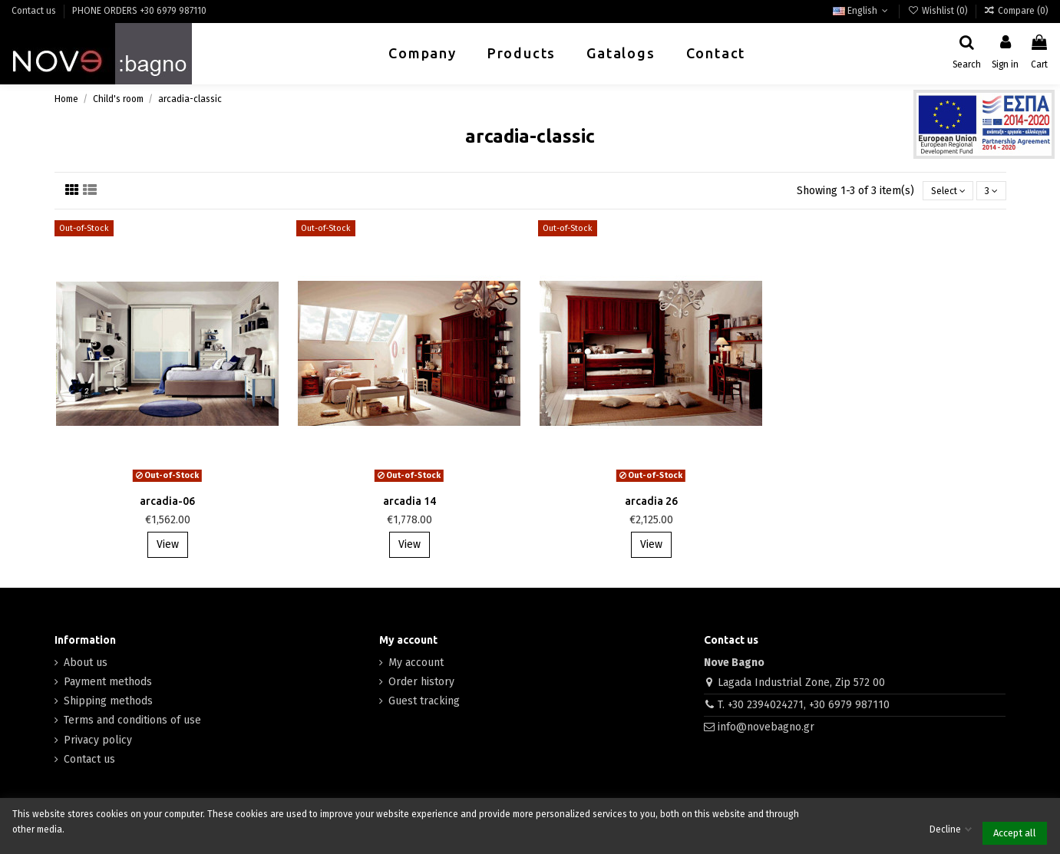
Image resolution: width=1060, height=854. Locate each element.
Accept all (1014, 833)
